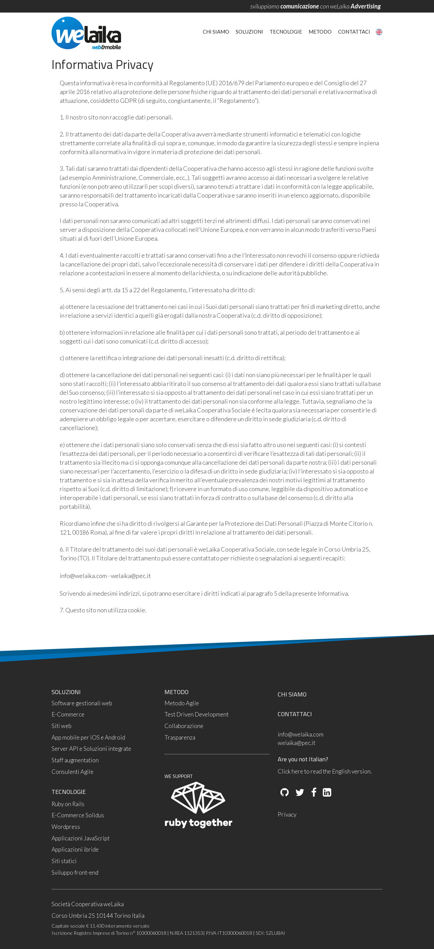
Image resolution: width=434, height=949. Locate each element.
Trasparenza (179, 737)
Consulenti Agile (73, 771)
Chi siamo (216, 32)
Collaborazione (183, 725)
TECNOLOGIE (69, 791)
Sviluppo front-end (75, 872)
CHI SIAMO (292, 694)
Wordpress (66, 826)
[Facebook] (313, 793)
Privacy (287, 814)
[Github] (285, 793)
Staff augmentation (75, 760)
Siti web (62, 725)
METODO (176, 691)
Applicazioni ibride (75, 849)
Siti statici (64, 860)
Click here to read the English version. (325, 771)
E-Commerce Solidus (78, 815)
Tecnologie (286, 32)
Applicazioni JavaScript (81, 838)
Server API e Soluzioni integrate (91, 748)
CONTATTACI (295, 714)
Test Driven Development (196, 714)
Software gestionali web (82, 703)
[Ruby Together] (198, 827)
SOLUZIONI (66, 691)
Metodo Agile (181, 703)
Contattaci (354, 32)
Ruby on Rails (68, 803)
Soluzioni (249, 32)
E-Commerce (68, 714)
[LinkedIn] (326, 793)
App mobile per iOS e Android (88, 737)
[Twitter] (299, 793)
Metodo (320, 32)
